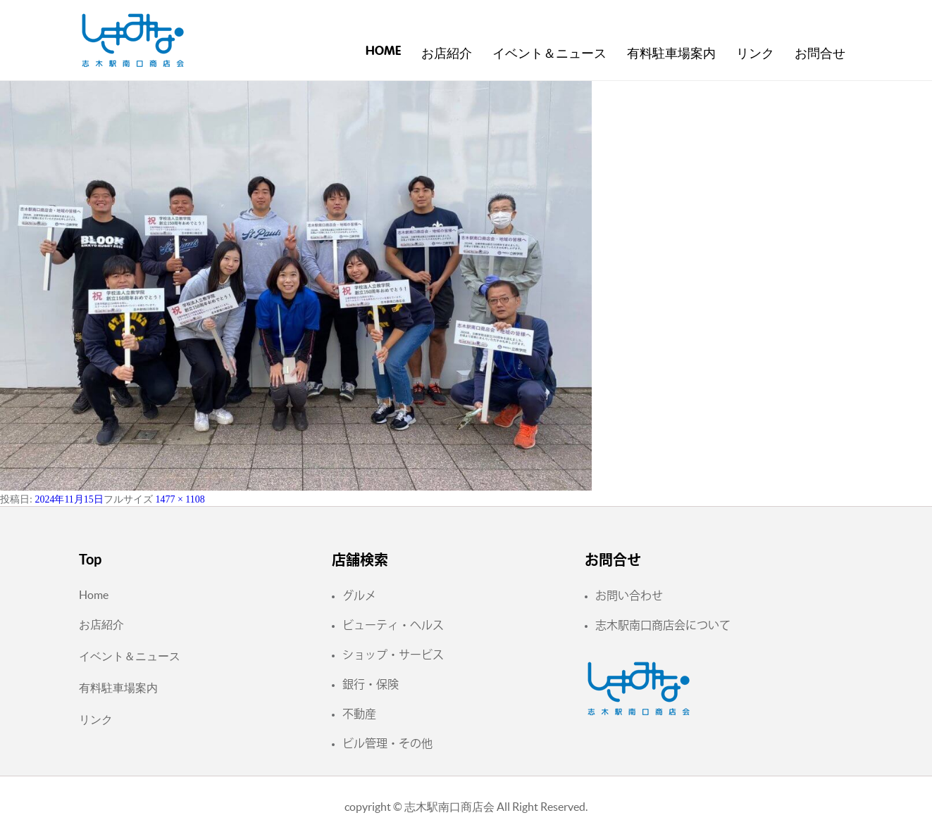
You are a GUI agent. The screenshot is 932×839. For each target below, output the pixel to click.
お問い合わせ (629, 595)
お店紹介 (446, 54)
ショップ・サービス (393, 654)
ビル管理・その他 (387, 743)
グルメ (359, 595)
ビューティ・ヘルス (393, 625)
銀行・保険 (370, 684)
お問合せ (820, 54)
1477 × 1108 (179, 499)
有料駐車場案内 (671, 54)
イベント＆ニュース (549, 54)
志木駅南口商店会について (663, 625)
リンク (755, 54)
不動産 (359, 713)
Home (383, 51)
